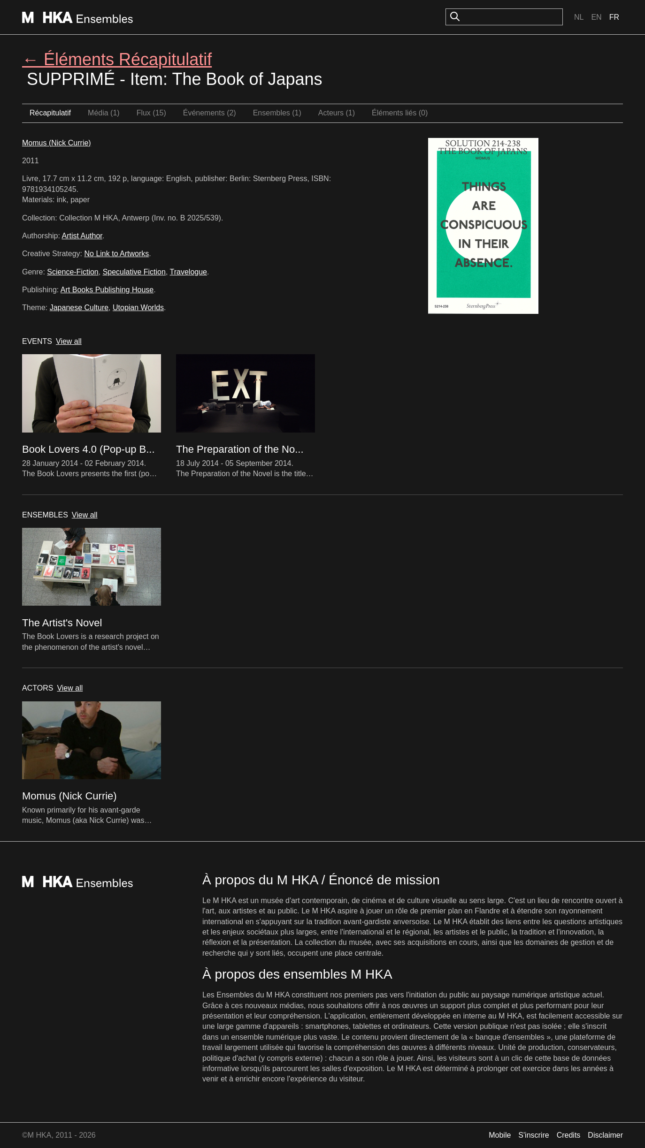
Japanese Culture (79, 308)
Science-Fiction (72, 272)
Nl (579, 17)
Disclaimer (605, 1135)
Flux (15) (151, 113)
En (596, 17)
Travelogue (188, 272)
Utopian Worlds (138, 308)
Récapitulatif (50, 113)
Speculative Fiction (134, 272)
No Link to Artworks (116, 254)
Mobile (500, 1135)
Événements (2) (209, 113)
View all (69, 341)
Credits (569, 1135)
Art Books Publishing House (107, 290)
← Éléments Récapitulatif (117, 59)
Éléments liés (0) (400, 113)
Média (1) (104, 113)
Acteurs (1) (336, 113)
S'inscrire (533, 1135)
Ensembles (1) (277, 113)
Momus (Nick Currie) (56, 143)
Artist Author (82, 236)
